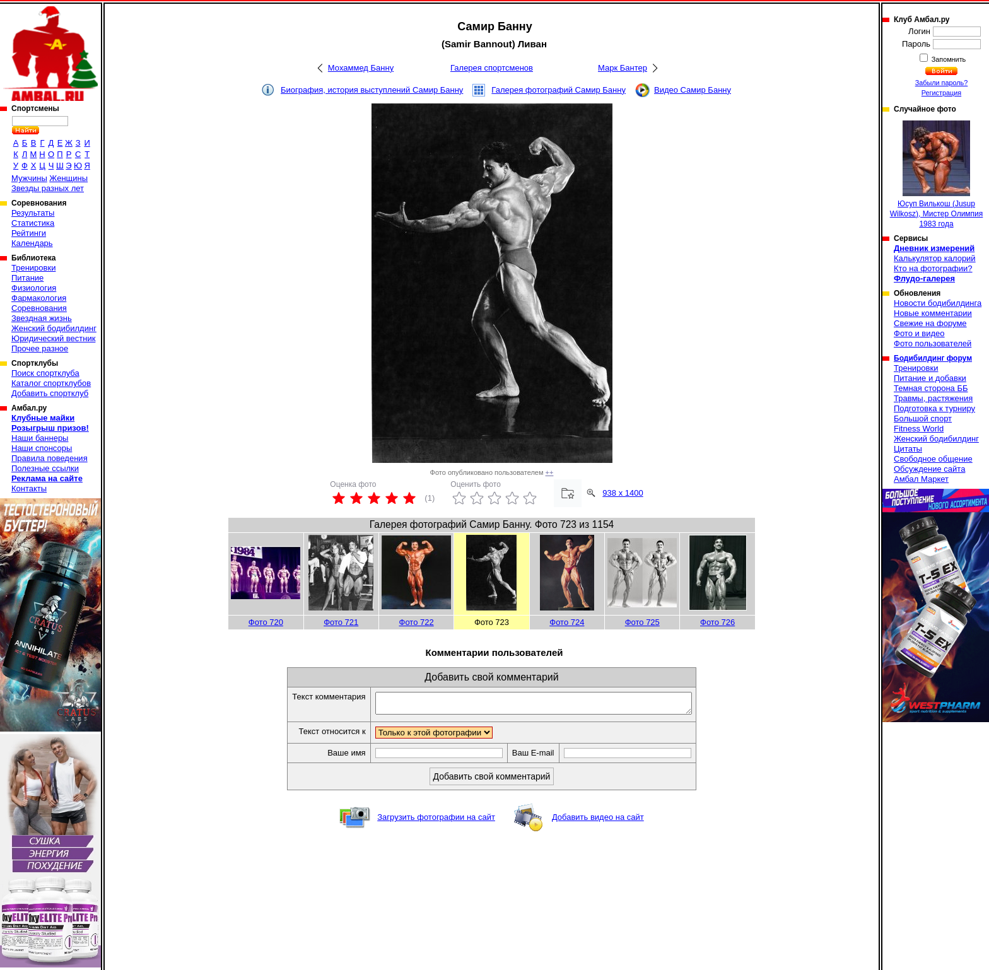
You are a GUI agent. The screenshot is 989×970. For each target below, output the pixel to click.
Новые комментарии (933, 313)
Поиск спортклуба (45, 373)
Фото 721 (341, 622)
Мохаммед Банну (361, 68)
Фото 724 (566, 622)
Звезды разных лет (47, 188)
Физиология (33, 288)
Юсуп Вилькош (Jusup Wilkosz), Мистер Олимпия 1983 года (936, 174)
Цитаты (908, 448)
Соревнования (39, 308)
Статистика (32, 223)
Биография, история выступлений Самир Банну (372, 90)
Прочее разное (39, 348)
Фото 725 (642, 622)
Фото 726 (717, 622)
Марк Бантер (622, 68)
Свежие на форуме (930, 323)
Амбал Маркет (921, 479)
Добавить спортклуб (49, 393)
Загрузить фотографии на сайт (436, 821)
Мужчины (29, 178)
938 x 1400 (622, 493)
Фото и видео (919, 333)
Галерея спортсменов (491, 68)
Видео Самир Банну (692, 90)
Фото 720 (266, 622)
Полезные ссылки (45, 468)
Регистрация (941, 92)
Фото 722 (416, 622)
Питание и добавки (930, 378)
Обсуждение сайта (929, 469)
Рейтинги (28, 233)
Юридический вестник (53, 338)
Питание (27, 278)
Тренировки (33, 267)
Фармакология (38, 298)
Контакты (29, 488)
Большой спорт (923, 418)
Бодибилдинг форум (933, 358)
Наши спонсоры (41, 448)
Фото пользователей (932, 343)
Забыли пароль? (941, 82)
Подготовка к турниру (934, 408)
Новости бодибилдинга (937, 303)
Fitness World (919, 428)
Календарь (32, 243)
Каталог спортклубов (51, 383)
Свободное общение (933, 459)
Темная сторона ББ (931, 388)
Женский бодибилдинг (54, 328)
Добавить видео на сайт (598, 821)
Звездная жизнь (41, 318)
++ (550, 472)
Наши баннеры (39, 438)
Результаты (32, 213)
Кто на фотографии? (933, 268)
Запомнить (948, 59)
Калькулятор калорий (935, 258)
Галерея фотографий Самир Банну (558, 90)
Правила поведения (49, 458)
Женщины (68, 178)
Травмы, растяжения (933, 398)
